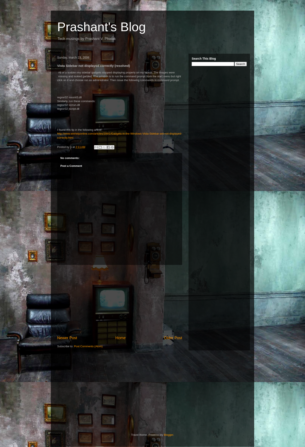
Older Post (173, 338)
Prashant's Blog (101, 27)
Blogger (168, 434)
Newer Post (67, 338)
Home (120, 338)
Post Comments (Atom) (88, 346)
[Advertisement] (119, 300)
